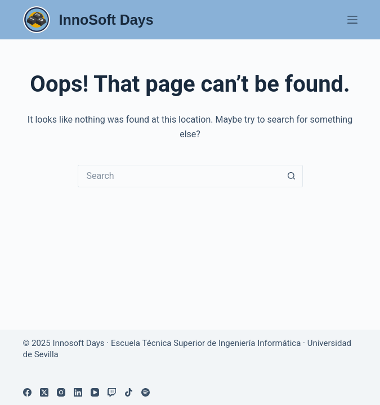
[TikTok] (128, 392)
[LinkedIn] (78, 392)
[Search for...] (179, 176)
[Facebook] (27, 392)
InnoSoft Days (106, 20)
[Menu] (352, 20)
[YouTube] (95, 392)
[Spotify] (145, 392)
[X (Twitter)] (44, 392)
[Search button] (291, 176)
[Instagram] (61, 392)
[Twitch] (112, 392)
